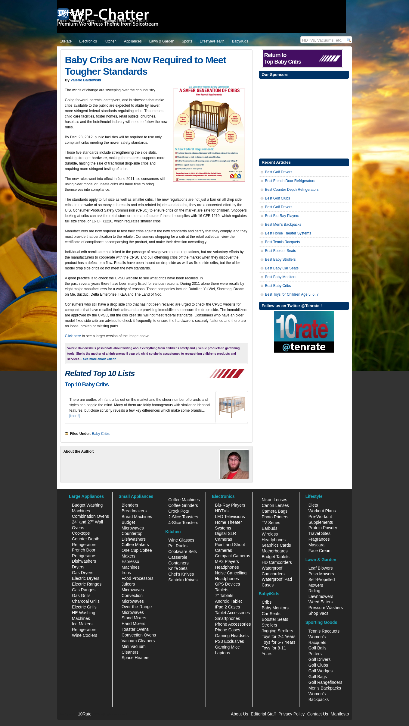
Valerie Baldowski (85, 80)
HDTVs (221, 510)
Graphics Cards (276, 545)
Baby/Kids (240, 41)
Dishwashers (84, 561)
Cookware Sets (182, 551)
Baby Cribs (101, 434)
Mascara (316, 544)
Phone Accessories (233, 624)
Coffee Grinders (183, 505)
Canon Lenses (275, 505)
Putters (315, 653)
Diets (313, 505)
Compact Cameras (232, 555)
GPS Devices (227, 584)
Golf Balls (317, 648)
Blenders (130, 505)
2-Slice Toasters (183, 516)
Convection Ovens (139, 635)
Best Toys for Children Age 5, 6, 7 (292, 294)
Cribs (266, 602)
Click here (73, 336)
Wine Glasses (181, 540)
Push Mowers (321, 573)
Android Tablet (228, 601)
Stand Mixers (134, 617)
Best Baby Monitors (280, 277)
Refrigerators (84, 629)
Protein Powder (322, 527)
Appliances (133, 41)
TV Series (271, 522)
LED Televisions (230, 516)
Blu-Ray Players (230, 505)
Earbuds (269, 528)
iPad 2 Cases (227, 607)
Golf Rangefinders (325, 682)
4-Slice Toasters (183, 522)
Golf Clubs (318, 665)
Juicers (128, 584)
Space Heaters (136, 657)
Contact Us (317, 714)
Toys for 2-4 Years (278, 636)
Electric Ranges (86, 584)
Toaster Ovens (135, 629)
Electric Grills (84, 607)
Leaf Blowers (320, 568)
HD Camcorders (277, 562)
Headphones (227, 567)
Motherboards (274, 550)
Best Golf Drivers (279, 172)
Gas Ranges (83, 589)
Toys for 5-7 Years (278, 642)
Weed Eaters (320, 601)
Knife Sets (177, 568)
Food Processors (137, 578)
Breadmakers (134, 510)
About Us (239, 714)
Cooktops (81, 533)
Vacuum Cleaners (138, 640)
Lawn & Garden (161, 41)
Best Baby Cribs (278, 286)
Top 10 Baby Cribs (87, 384)
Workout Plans (322, 510)
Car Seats (271, 613)
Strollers (269, 625)
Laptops (222, 652)
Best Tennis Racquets (282, 242)
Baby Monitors (275, 607)
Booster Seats (275, 619)
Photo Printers (275, 516)
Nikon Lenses (274, 499)
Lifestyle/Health (212, 41)
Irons (126, 572)
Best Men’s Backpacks (283, 224)
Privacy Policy (291, 714)
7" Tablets (224, 595)
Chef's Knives (181, 574)
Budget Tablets (275, 556)
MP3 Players (227, 561)
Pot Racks (177, 545)
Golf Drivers (319, 659)
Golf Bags (317, 676)
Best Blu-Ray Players (282, 216)
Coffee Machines (184, 499)
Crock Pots (178, 511)
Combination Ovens (90, 516)
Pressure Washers (325, 607)
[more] (75, 416)
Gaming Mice (227, 647)
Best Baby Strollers (280, 259)
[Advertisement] (304, 118)
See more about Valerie (99, 359)
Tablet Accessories (232, 612)
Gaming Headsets (232, 635)
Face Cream (320, 550)
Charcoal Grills (86, 601)
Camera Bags (274, 511)
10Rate (66, 41)
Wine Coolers (84, 635)
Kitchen (110, 41)
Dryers (78, 566)
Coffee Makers (135, 544)
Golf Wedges (320, 670)
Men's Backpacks (324, 688)
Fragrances (319, 539)
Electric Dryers (85, 578)
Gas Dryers (82, 572)
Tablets (221, 589)
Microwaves (133, 589)
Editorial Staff (263, 714)
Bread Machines (137, 516)
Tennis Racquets (324, 631)
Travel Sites (319, 533)
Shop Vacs (318, 613)
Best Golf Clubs (277, 198)
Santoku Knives (182, 579)
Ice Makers (82, 623)
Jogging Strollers (277, 630)
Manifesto (340, 714)
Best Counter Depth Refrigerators (292, 189)
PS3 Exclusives (229, 641)
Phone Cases (227, 629)
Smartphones (227, 618)
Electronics (88, 41)
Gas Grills (81, 595)
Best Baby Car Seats (282, 268)
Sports (187, 41)
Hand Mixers (133, 623)
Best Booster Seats (280, 251)
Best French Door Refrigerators (290, 181)
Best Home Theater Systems (288, 233)
